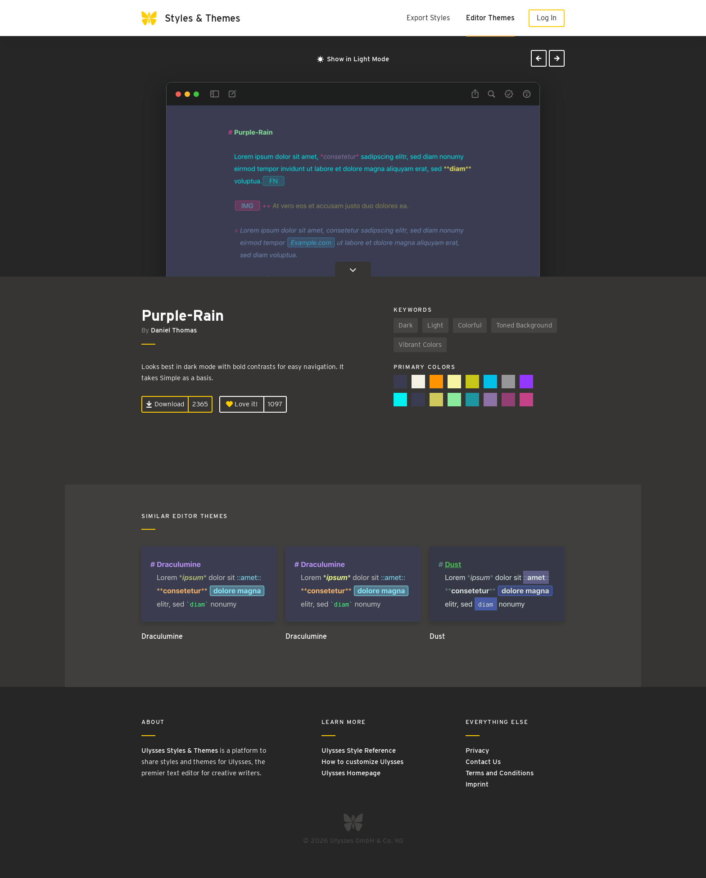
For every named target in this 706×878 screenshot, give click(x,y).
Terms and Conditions (500, 773)
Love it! (242, 404)
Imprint (477, 784)
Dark (405, 325)
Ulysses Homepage (350, 773)
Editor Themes (490, 18)
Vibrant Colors (420, 345)
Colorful (470, 325)
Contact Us (483, 762)
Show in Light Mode (353, 59)
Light (435, 325)
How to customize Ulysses (362, 762)
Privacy (477, 750)
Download (165, 404)
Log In (547, 18)
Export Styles (428, 18)
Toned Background (524, 325)
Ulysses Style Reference (358, 750)
